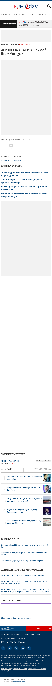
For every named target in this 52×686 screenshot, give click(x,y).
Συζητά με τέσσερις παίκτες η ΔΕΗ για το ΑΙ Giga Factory (23, 489)
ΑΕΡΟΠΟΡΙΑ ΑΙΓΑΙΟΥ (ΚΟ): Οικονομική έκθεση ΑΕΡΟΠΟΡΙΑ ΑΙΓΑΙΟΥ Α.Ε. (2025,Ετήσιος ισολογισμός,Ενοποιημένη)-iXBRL (25, 591)
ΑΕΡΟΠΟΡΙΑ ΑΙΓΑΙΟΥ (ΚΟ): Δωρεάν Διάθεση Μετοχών (22, 576)
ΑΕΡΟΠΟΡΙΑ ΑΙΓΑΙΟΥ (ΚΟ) (10, 461)
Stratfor (13, 642)
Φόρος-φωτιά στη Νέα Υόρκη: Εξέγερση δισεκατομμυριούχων (22, 511)
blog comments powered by (16, 618)
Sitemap (26, 634)
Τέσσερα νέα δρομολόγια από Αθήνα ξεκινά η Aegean (22, 561)
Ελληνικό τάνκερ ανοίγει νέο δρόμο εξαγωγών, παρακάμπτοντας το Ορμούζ (24, 500)
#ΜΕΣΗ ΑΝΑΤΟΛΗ (9, 14)
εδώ (25, 25)
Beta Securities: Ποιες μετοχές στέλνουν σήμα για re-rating (24, 478)
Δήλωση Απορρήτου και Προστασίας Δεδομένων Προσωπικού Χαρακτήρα (23, 670)
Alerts (13, 463)
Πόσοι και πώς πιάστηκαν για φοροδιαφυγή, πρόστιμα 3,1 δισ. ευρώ (24, 522)
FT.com (4, 642)
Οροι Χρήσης (35, 634)
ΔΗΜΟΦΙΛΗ (7, 469)
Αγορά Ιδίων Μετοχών (11, 161)
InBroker (41, 657)
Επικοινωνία (15, 634)
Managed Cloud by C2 (19, 681)
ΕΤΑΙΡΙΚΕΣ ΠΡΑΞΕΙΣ (26, 44)
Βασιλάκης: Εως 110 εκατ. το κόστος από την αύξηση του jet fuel (24, 546)
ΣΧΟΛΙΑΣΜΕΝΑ (42, 469)
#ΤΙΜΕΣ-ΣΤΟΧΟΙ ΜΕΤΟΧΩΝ (31, 14)
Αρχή (39, 628)
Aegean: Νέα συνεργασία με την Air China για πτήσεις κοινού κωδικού (24, 554)
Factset (21, 642)
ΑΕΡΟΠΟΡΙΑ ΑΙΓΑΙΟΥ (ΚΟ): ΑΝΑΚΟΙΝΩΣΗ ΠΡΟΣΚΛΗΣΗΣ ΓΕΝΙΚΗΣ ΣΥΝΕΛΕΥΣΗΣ (24, 583)
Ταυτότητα (5, 634)
